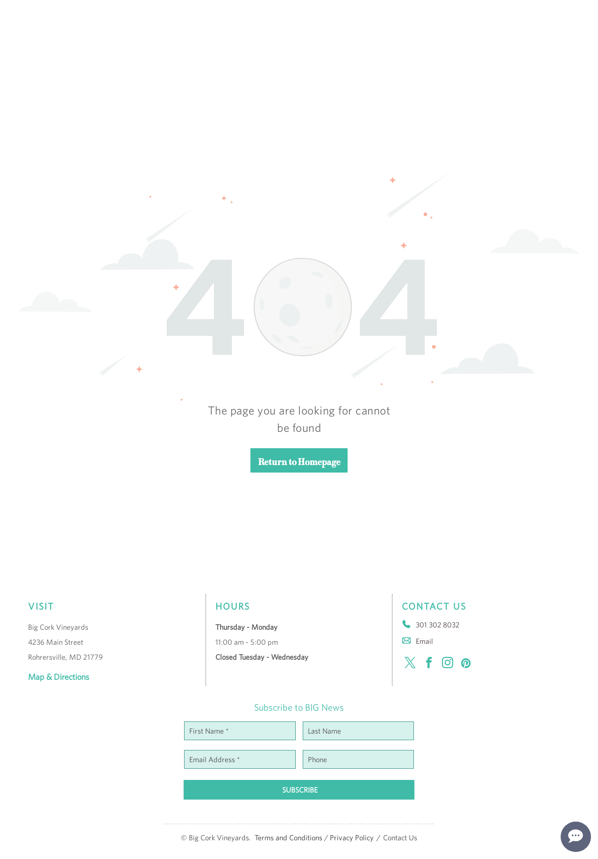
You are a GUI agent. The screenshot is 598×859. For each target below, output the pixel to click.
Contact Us (400, 837)
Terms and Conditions (288, 837)
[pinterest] (466, 664)
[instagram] (447, 664)
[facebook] (428, 664)
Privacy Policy (352, 837)
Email (424, 641)
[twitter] (410, 664)
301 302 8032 (437, 624)
